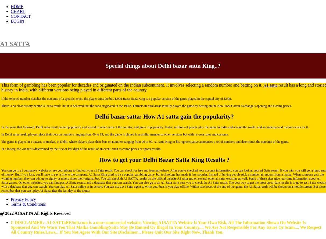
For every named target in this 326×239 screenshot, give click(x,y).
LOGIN (17, 21)
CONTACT (21, 16)
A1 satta (270, 85)
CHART (18, 11)
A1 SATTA (15, 43)
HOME (17, 6)
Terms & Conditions (28, 204)
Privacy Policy (23, 199)
